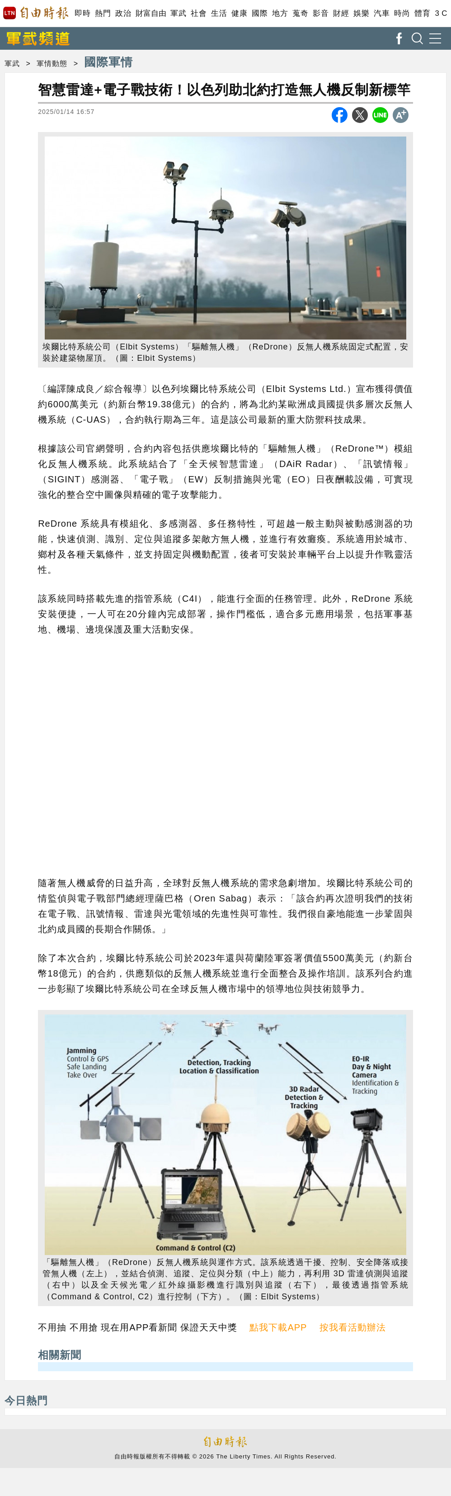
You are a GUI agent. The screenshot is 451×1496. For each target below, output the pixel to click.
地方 (280, 13)
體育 (422, 13)
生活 (219, 13)
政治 (123, 13)
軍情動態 (52, 63)
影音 (321, 13)
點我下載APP (278, 1327)
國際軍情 (108, 62)
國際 (260, 13)
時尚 (402, 13)
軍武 (178, 13)
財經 (341, 13)
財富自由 (151, 13)
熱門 (103, 13)
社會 (199, 13)
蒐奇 (300, 13)
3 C (441, 13)
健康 (239, 13)
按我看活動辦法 (352, 1327)
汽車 (382, 13)
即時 (82, 13)
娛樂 (361, 13)
